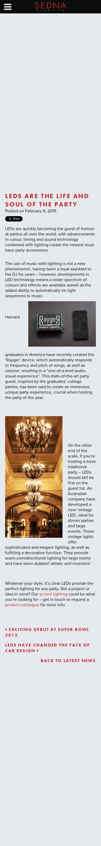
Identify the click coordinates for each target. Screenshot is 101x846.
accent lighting (53, 594)
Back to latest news (68, 660)
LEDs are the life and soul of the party (47, 200)
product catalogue (22, 605)
